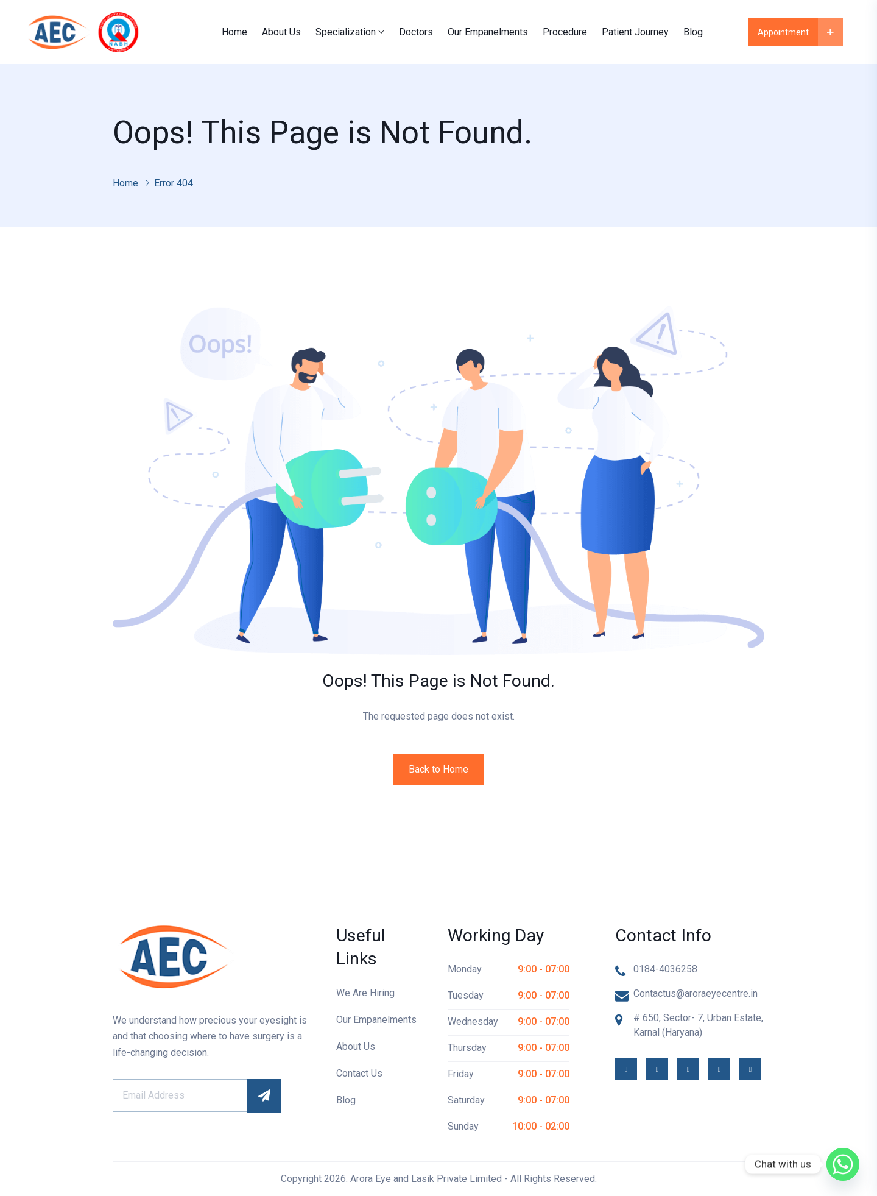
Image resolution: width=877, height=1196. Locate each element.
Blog (693, 32)
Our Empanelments (488, 32)
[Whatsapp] (842, 1164)
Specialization (345, 32)
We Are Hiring (365, 993)
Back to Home (438, 769)
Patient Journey (635, 32)
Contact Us (359, 1073)
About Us (281, 32)
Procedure (565, 32)
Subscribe (264, 1096)
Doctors (416, 32)
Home (234, 32)
